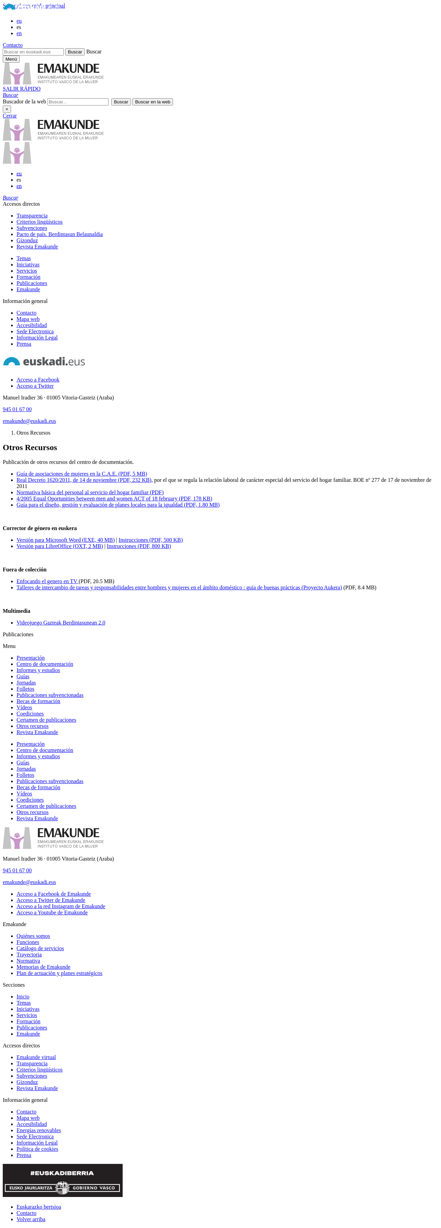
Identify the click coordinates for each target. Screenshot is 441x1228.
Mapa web (28, 319)
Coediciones (30, 714)
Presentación (31, 658)
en (19, 33)
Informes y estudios (38, 670)
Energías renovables (39, 1130)
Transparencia (32, 216)
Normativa (28, 961)
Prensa (24, 344)
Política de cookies (37, 1149)
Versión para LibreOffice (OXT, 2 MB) (60, 546)
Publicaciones (32, 283)
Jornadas (26, 683)
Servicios (27, 271)
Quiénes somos (33, 936)
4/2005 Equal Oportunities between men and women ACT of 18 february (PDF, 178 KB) (114, 498)
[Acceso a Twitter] (35, 386)
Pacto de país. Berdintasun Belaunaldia (60, 234)
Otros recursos (33, 726)
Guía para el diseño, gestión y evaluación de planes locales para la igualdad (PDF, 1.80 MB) (118, 505)
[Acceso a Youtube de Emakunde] (52, 912)
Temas (24, 258)
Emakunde (28, 289)
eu (19, 21)
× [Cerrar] (7, 109)
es (19, 27)
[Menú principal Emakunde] (11, 59)
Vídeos (24, 707)
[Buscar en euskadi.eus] (33, 51)
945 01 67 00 (17, 409)
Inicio (23, 996)
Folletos (25, 689)
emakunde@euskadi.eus (29, 421)
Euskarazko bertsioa (39, 1207)
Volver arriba (31, 1219)
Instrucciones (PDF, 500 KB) (151, 540)
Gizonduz (27, 240)
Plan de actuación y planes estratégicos (59, 973)
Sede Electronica (35, 331)
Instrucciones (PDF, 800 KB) (139, 546)
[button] (10, 95)
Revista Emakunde (37, 247)
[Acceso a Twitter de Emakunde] (51, 900)
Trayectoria (29, 954)
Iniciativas (28, 264)
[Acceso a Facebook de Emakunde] (54, 894)
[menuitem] (227, 216)
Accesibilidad (32, 325)
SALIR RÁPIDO (22, 89)
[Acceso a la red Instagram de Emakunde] (61, 906)
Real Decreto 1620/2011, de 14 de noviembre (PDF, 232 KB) (84, 480)
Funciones (28, 942)
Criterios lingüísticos (40, 222)
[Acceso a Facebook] (38, 380)
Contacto (13, 45)
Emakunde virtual (36, 1057)
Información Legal (37, 338)
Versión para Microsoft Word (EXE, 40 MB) (66, 540)
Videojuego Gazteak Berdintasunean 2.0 (61, 623)
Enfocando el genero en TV (48, 581)
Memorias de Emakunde (43, 967)
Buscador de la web (24, 101)
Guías (23, 676)
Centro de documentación (45, 664)
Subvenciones (32, 228)
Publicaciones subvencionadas (50, 695)
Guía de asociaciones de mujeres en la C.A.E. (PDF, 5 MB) (82, 474)
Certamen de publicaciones (46, 720)
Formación (28, 277)
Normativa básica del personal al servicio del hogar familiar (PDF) (90, 492)
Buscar (93, 51)
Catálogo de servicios (40, 948)
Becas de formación (38, 701)
